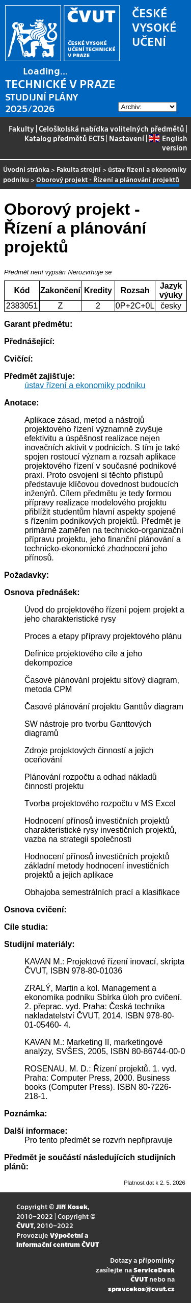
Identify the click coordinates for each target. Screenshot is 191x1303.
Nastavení (126, 138)
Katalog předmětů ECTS (64, 138)
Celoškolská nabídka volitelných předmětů (111, 128)
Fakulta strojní (79, 169)
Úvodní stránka (26, 169)
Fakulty (21, 128)
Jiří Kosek (72, 1206)
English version (168, 143)
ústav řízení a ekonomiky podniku (84, 385)
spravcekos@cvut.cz (141, 1288)
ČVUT (25, 1225)
